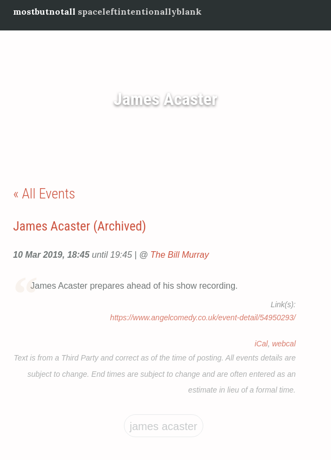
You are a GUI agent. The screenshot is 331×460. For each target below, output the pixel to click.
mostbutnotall (44, 11)
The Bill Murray (180, 254)
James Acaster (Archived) (79, 226)
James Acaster (165, 99)
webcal (284, 343)
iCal (261, 343)
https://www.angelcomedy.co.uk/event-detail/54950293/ (203, 317)
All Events (48, 193)
